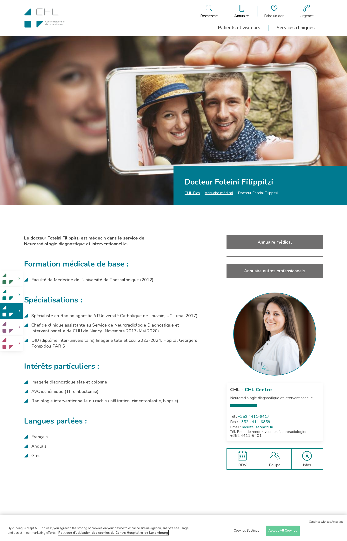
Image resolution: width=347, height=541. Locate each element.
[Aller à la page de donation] (274, 11)
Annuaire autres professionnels (274, 271)
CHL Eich (192, 193)
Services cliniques (296, 27)
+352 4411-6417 (253, 416)
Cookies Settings (246, 532)
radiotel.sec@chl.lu (257, 427)
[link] (11, 279)
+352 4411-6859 (254, 422)
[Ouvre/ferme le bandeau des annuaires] (241, 11)
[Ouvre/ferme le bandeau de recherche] (209, 11)
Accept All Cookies (282, 532)
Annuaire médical (219, 193)
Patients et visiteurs (239, 27)
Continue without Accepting (326, 523)
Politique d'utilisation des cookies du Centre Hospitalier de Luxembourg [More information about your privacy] (113, 535)
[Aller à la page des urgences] (307, 11)
